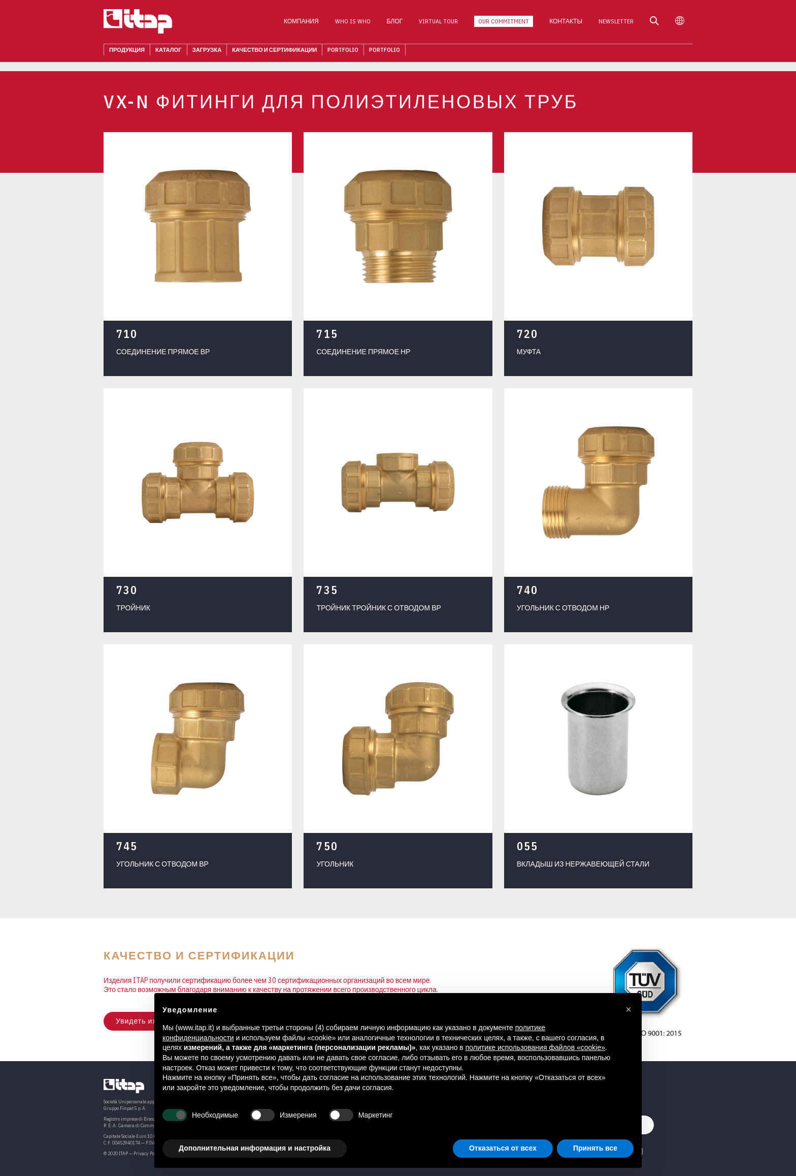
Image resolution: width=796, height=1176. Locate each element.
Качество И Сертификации (274, 52)
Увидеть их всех (145, 1021)
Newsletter (616, 24)
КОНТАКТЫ (565, 24)
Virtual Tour (438, 24)
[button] (628, 1009)
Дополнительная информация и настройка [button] (254, 1148)
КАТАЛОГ (168, 52)
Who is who (353, 24)
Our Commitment (503, 24)
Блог (395, 24)
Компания (301, 24)
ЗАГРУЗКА (207, 52)
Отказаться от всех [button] (503, 1148)
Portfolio (342, 52)
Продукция (127, 52)
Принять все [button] (595, 1148)
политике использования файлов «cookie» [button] (535, 1047)
